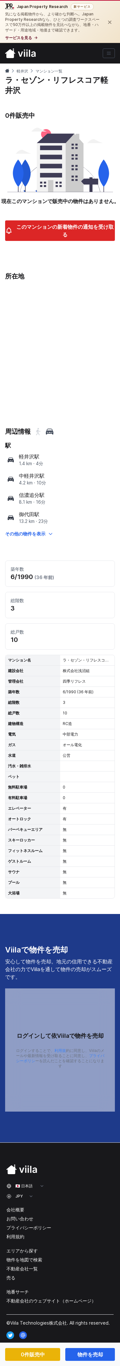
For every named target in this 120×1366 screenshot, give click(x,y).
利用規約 (15, 1236)
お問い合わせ (19, 1218)
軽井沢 (22, 71)
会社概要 (15, 1209)
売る (10, 1277)
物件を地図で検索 (24, 1259)
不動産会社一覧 (22, 1268)
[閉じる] (110, 22)
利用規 (60, 1050)
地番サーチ (17, 1291)
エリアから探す (22, 1250)
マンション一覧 (49, 71)
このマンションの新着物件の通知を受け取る (59, 231)
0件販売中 (33, 1354)
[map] (10, 460)
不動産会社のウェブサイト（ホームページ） (51, 1300)
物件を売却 (90, 1354)
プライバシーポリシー (28, 1227)
